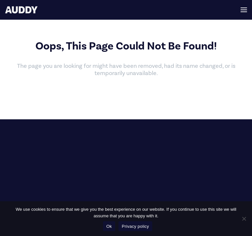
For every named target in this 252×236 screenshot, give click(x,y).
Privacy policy (135, 226)
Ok (109, 226)
